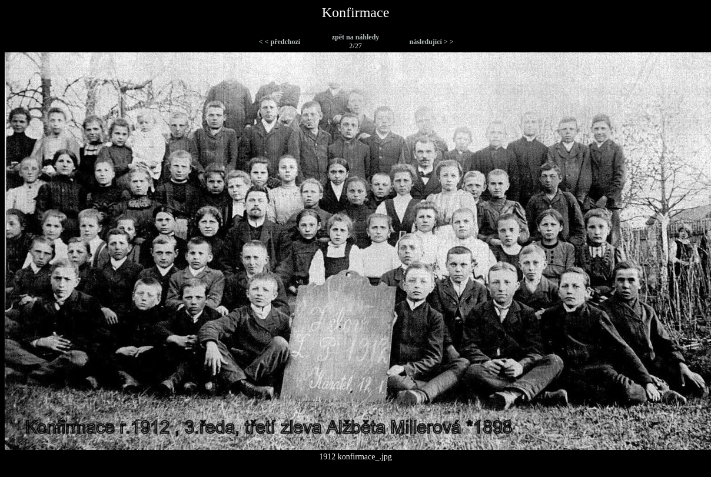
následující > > (431, 42)
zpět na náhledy (356, 37)
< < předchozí (279, 42)
